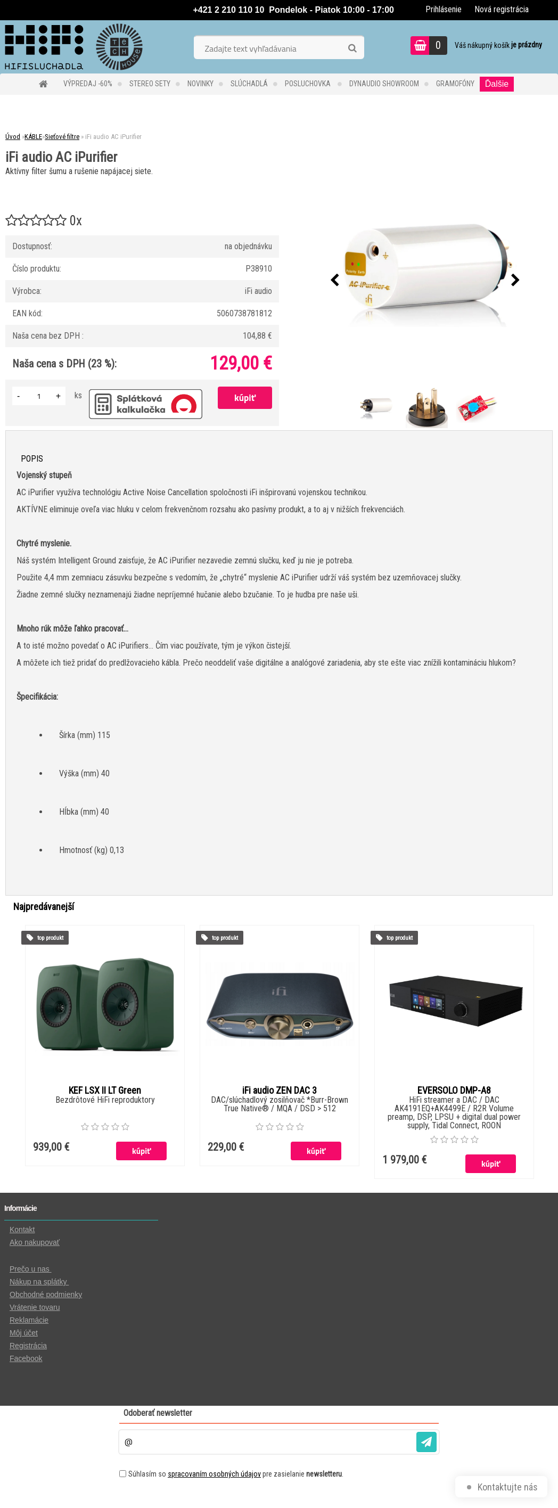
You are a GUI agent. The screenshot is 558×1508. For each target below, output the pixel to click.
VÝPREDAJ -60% (87, 83)
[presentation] (335, 280)
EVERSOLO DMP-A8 (454, 1090)
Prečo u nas (31, 1269)
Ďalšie (496, 83)
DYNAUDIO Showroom (384, 83)
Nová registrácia (501, 9)
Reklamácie (29, 1320)
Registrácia (28, 1345)
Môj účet (24, 1333)
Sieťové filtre (62, 137)
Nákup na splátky (39, 1281)
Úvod (12, 137)
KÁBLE (33, 137)
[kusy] (38, 396)
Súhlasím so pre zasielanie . (235, 1474)
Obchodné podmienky (46, 1294)
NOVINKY (200, 83)
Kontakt (22, 1229)
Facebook (26, 1358)
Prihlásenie (443, 9)
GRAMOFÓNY (455, 83)
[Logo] (73, 46)
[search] (352, 48)
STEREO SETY (149, 83)
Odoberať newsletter (158, 1413)
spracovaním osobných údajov (214, 1474)
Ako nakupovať (35, 1242)
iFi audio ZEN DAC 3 (279, 1090)
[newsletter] (426, 1442)
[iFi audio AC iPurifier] (425, 280)
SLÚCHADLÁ (249, 83)
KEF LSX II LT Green (105, 1090)
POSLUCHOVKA (308, 83)
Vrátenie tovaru (35, 1307)
